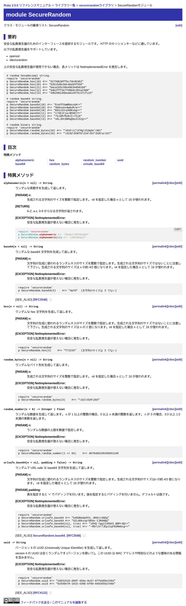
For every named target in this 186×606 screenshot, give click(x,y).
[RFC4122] (40, 592)
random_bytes (59, 164)
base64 (20, 164)
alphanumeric (24, 160)
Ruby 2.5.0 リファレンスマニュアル (27, 5)
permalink (160, 182)
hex (51, 160)
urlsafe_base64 (93, 164)
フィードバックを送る (35, 602)
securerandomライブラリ (96, 5)
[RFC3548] (40, 299)
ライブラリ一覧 (65, 5)
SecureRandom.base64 (49, 535)
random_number (94, 160)
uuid (120, 160)
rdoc (171, 182)
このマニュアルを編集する (69, 602)
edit (178, 25)
